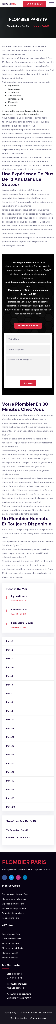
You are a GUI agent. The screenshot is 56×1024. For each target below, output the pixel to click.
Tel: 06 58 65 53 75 (28, 325)
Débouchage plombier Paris (15, 894)
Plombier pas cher (10, 943)
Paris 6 (10, 684)
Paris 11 (10, 728)
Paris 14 (10, 754)
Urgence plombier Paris (13, 903)
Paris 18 (10, 789)
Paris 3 (9, 658)
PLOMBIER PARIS (24, 862)
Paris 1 (9, 641)
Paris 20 (10, 807)
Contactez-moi (38, 1018)
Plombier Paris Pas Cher (18, 26)
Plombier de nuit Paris (12, 948)
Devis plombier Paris (11, 938)
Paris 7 (9, 693)
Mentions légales (18, 1018)
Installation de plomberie (14, 908)
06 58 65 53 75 (34, 3)
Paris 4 (10, 667)
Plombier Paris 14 (10, 953)
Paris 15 (10, 763)
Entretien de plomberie (13, 913)
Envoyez (28, 382)
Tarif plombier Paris (11, 934)
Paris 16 (10, 772)
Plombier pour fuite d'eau (14, 899)
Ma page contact (19, 627)
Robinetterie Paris (10, 918)
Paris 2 (9, 650)
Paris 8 (10, 702)
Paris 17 (10, 780)
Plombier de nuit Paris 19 (18, 837)
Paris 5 (10, 676)
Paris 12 (10, 737)
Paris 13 (10, 746)
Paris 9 (10, 711)
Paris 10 (10, 719)
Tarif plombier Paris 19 (17, 830)
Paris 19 (10, 798)
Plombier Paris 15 (10, 957)
